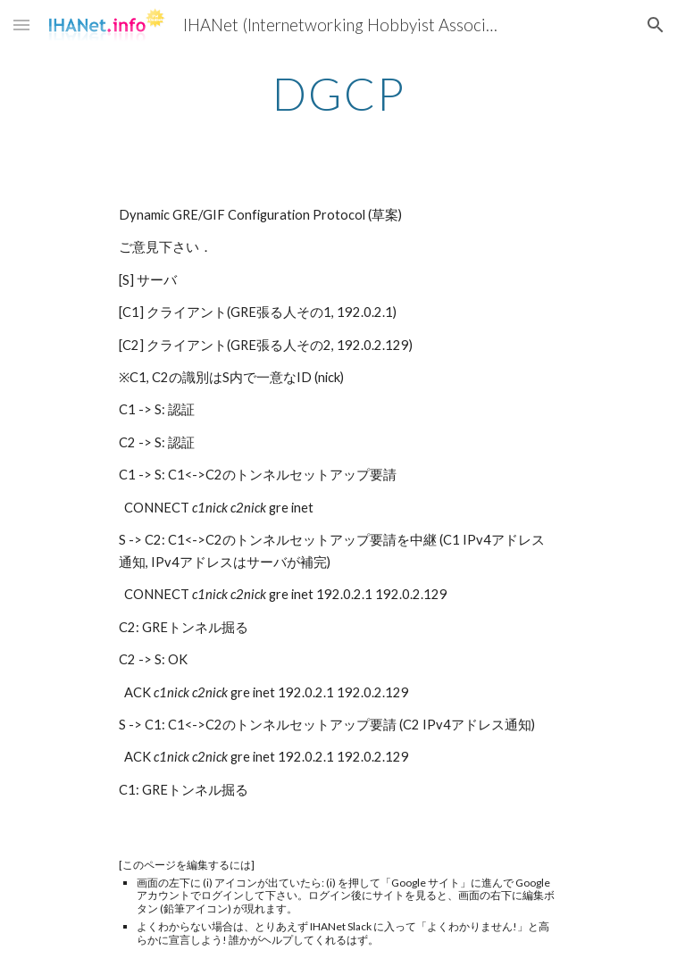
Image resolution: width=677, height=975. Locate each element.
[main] (338, 94)
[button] (21, 24)
